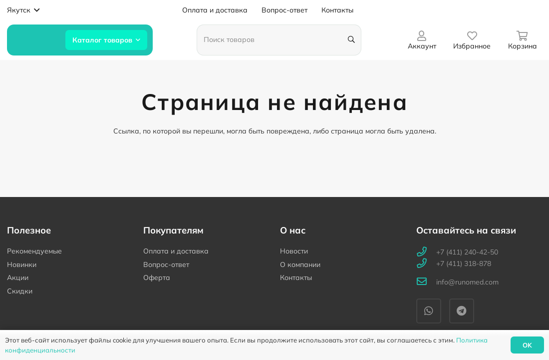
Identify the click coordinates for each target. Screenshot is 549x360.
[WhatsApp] (428, 311)
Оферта (156, 277)
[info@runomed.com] (426, 282)
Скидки (19, 291)
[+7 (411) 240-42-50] (426, 252)
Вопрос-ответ (166, 264)
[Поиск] (351, 40)
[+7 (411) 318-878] (426, 264)
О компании (300, 264)
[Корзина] (522, 39)
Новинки (21, 264)
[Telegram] (461, 311)
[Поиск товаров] (279, 40)
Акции (17, 277)
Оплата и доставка (176, 251)
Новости (294, 251)
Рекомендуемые (34, 251)
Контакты (296, 277)
